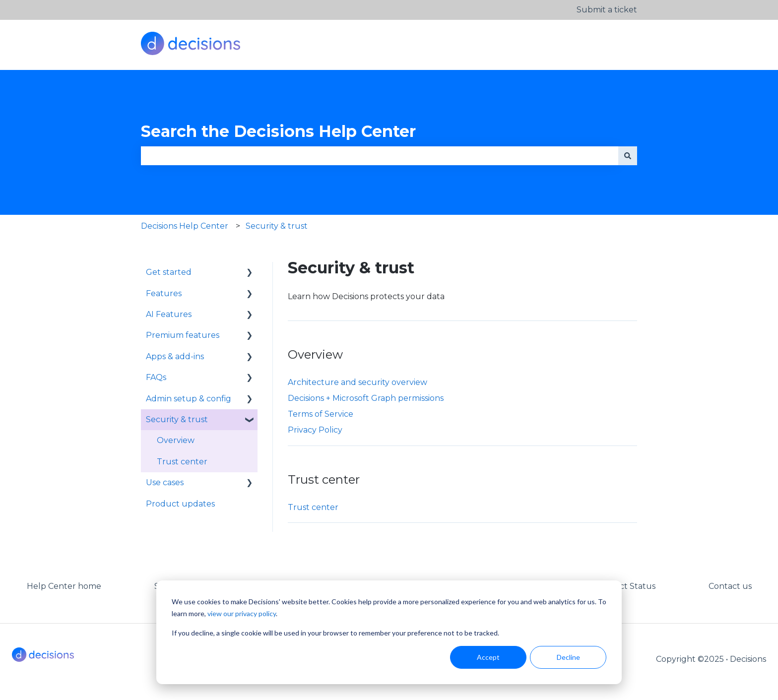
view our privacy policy (241, 613)
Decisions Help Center (184, 226)
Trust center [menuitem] (182, 461)
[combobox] (379, 155)
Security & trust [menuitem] (177, 419)
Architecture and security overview (357, 382)
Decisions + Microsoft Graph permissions (366, 398)
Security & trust (277, 226)
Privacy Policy (315, 430)
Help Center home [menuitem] (64, 586)
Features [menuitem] (164, 293)
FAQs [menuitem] (156, 377)
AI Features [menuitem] (169, 314)
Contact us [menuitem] (730, 586)
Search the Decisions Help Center (278, 131)
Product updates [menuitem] (180, 504)
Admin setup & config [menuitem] (188, 398)
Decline (568, 657)
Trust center (313, 507)
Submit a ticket (607, 9)
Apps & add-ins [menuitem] (175, 356)
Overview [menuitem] (175, 440)
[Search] (627, 155)
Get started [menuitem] (169, 272)
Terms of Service (320, 414)
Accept (488, 657)
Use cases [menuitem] (165, 482)
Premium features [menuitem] (182, 335)
